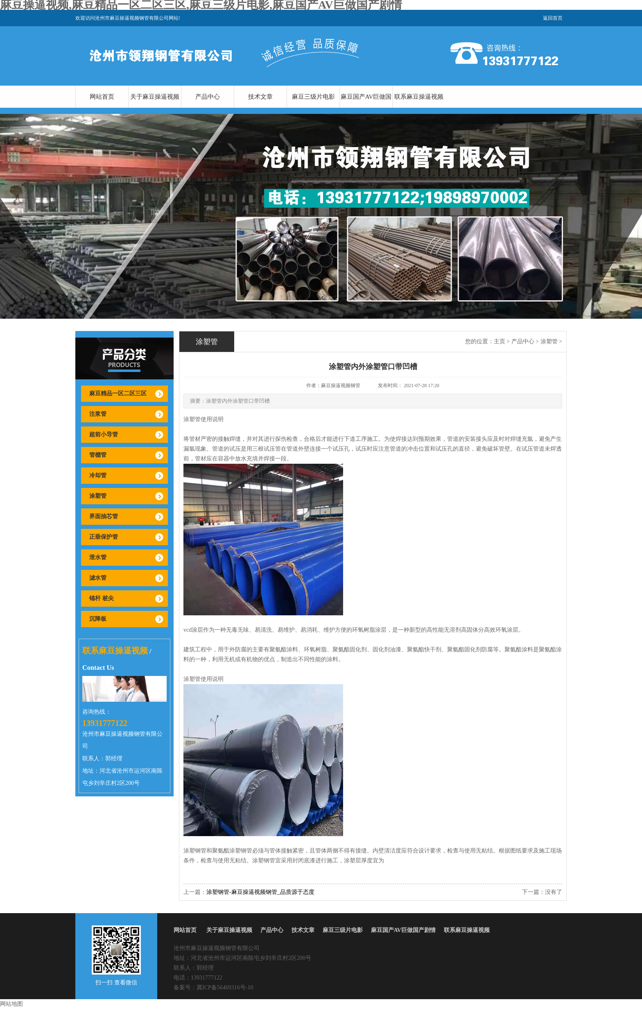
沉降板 (97, 619)
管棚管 (97, 455)
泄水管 (97, 557)
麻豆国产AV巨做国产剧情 (366, 107)
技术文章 (260, 96)
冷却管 (97, 475)
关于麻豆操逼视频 (154, 96)
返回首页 (553, 18)
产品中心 (207, 96)
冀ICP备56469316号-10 (225, 987)
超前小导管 (103, 434)
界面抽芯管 (103, 516)
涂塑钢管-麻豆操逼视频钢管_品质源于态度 (260, 892)
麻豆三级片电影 (313, 96)
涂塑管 (97, 496)
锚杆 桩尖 (101, 598)
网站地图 (11, 1004)
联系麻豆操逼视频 (418, 96)
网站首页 (102, 96)
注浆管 (97, 414)
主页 (499, 341)
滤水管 (97, 578)
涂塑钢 (192, 851)
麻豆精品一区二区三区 (118, 393)
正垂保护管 (103, 537)
